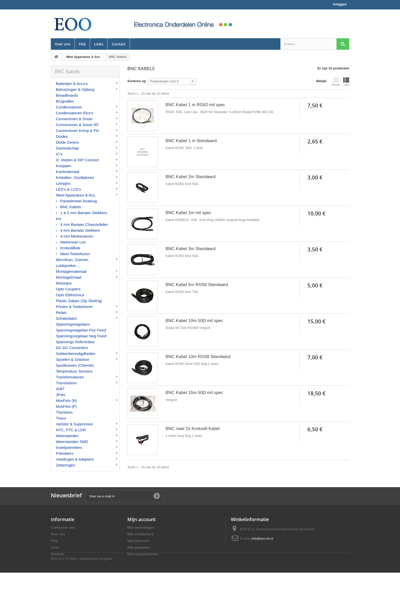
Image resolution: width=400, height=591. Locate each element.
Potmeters (64, 453)
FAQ (82, 44)
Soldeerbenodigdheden (75, 353)
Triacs (61, 418)
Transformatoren (70, 377)
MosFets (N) (66, 400)
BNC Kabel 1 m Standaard (191, 140)
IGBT (60, 389)
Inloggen (340, 4)
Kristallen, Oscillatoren (75, 177)
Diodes (62, 136)
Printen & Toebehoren (74, 306)
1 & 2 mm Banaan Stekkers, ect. (82, 216)
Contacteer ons (63, 532)
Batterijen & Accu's (72, 83)
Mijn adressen (138, 545)
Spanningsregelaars (73, 324)
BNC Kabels (70, 207)
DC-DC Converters (72, 348)
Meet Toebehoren (74, 254)
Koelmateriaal (67, 171)
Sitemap (57, 559)
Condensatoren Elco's (74, 113)
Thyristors (64, 412)
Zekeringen (65, 465)
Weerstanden (67, 436)
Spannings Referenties (75, 342)
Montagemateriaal (71, 271)
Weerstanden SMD (72, 441)
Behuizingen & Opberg (75, 89)
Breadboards (67, 95)
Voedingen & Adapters (75, 459)
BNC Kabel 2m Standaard (191, 176)
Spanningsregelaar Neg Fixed (81, 336)
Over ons (62, 44)
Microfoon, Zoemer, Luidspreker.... (72, 262)
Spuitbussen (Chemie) (75, 365)
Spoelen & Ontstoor (72, 359)
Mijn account (141, 524)
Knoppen (63, 166)
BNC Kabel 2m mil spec (188, 212)
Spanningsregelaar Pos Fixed (81, 330)
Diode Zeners (67, 142)
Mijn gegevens (138, 552)
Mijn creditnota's (140, 539)
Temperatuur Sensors (74, 371)
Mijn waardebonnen (142, 559)
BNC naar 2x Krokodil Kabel (193, 428)
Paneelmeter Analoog (78, 201)
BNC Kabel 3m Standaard (191, 248)
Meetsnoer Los (72, 242)
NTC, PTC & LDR (71, 430)
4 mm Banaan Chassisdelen (83, 224)
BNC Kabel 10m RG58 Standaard (198, 356)
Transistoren (66, 383)
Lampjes (63, 183)
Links (98, 44)
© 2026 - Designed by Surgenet (89, 577)
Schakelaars (66, 318)
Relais (61, 312)
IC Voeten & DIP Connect (77, 160)
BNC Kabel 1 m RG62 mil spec (195, 104)
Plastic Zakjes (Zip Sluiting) (79, 301)
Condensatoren (69, 107)
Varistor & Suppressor (74, 424)
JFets (60, 394)
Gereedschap (67, 148)
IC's (59, 154)
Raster (336, 81)
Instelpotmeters (69, 447)
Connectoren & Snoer (74, 119)
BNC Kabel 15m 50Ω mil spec (194, 392)
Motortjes (64, 283)
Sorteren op (136, 81)
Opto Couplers (68, 289)
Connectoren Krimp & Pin (77, 130)
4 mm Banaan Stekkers (79, 230)
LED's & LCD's (68, 189)
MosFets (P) (66, 406)
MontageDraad (68, 277)
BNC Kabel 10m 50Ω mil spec (194, 320)
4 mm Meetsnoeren (76, 236)
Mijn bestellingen (140, 532)
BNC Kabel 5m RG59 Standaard (197, 284)
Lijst (346, 81)
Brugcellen (65, 101)
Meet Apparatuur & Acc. (76, 195)
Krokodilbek (69, 248)
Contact (119, 44)
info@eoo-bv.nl (262, 543)
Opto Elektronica (70, 295)
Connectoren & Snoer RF (77, 124)
